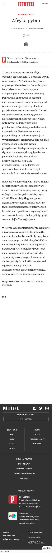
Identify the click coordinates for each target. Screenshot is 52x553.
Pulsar (6, 532)
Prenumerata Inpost (26, 415)
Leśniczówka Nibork (11, 539)
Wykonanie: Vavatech (34, 537)
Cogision (36, 532)
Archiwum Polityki (26, 15)
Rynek (12, 444)
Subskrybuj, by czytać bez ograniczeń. (22, 62)
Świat (12, 439)
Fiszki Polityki (25, 513)
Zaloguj (45, 4)
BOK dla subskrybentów (24, 474)
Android (26, 497)
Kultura (12, 448)
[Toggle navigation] (4, 4)
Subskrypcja (26, 419)
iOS (20, 497)
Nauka (37, 430)
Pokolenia (37, 444)
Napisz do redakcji (24, 469)
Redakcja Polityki (24, 459)
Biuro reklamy (24, 464)
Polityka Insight (9, 536)
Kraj (12, 434)
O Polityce (24, 479)
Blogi (37, 434)
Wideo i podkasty (37, 439)
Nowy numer (12, 430)
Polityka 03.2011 (10, 281)
